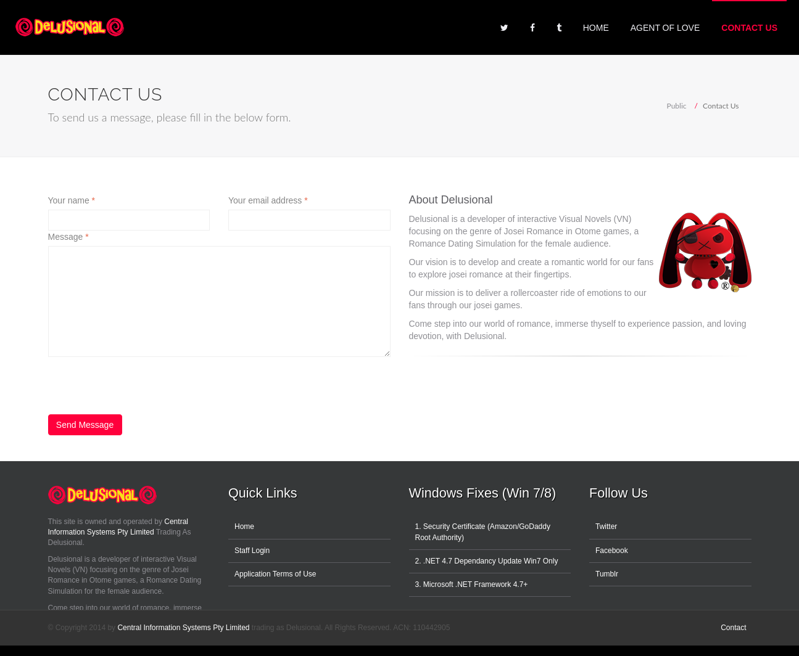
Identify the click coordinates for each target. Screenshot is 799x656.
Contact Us (749, 28)
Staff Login (252, 550)
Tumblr (606, 574)
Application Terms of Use (275, 574)
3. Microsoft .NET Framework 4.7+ (471, 584)
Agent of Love (665, 28)
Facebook (611, 550)
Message (68, 237)
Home (596, 28)
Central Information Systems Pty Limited (183, 627)
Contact (733, 627)
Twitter (606, 526)
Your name (72, 200)
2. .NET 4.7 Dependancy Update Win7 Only (486, 561)
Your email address (268, 200)
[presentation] (142, 381)
